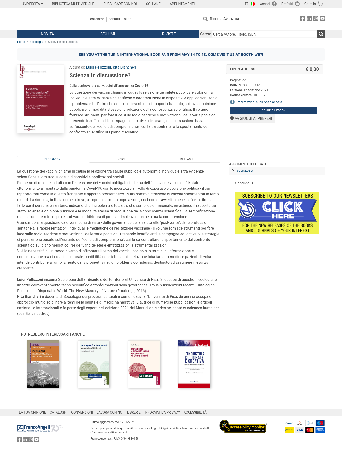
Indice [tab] (121, 159)
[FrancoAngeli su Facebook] (302, 19)
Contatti (114, 19)
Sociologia (36, 42)
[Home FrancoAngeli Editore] (48, 19)
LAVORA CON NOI (110, 412)
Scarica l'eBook (273, 110)
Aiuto (127, 19)
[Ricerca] (321, 34)
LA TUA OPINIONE (32, 412)
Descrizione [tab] (53, 159)
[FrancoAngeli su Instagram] (316, 19)
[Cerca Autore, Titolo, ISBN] (264, 34)
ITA (246, 4)
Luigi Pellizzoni (98, 67)
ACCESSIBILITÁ (195, 412)
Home (21, 42)
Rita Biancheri (124, 67)
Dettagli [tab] (186, 159)
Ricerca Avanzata (224, 19)
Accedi (265, 4)
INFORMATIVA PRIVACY (162, 412)
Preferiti (287, 4)
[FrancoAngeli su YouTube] (322, 19)
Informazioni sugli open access (260, 102)
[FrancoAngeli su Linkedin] (309, 19)
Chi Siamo (97, 19)
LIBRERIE (134, 412)
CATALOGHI (58, 412)
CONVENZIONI (82, 412)
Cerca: (205, 34)
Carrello (310, 4)
